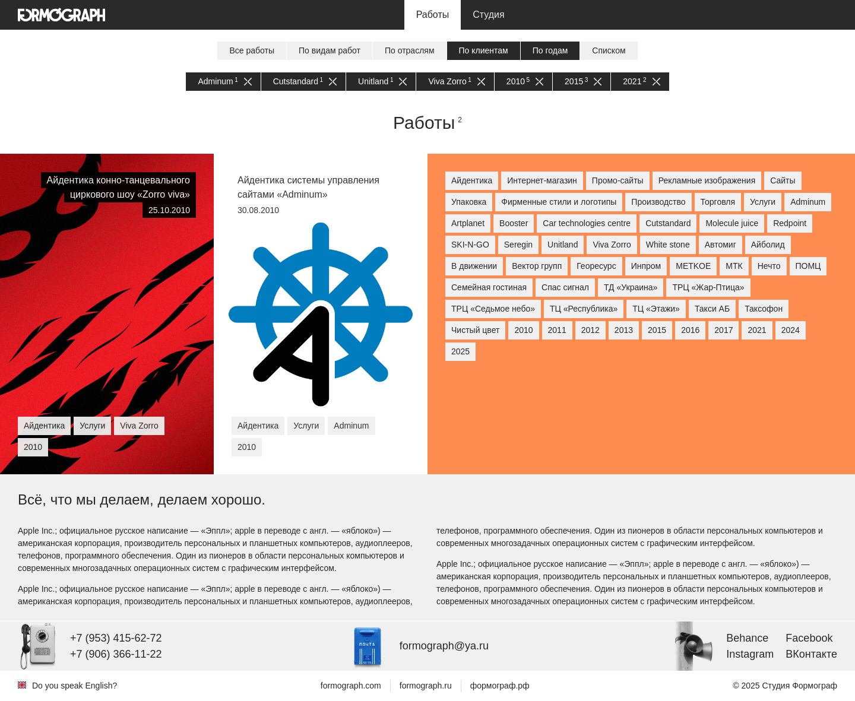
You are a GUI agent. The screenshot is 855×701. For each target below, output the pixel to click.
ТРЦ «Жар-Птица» (708, 287)
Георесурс (596, 266)
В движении (474, 266)
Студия (488, 14)
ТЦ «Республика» (584, 308)
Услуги (762, 202)
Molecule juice (731, 223)
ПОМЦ (808, 266)
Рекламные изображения (707, 180)
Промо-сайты (618, 180)
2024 (790, 330)
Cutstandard (305, 81)
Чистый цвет (475, 330)
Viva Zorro (456, 81)
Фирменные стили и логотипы (558, 202)
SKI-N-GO (470, 244)
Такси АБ (712, 308)
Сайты (782, 180)
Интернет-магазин (542, 180)
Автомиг (720, 244)
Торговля (718, 202)
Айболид (768, 244)
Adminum (224, 81)
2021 (641, 81)
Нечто (769, 266)
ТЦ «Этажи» (656, 308)
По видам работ (329, 50)
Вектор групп (537, 266)
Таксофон (764, 308)
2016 (690, 330)
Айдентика (471, 180)
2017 (723, 330)
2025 (460, 351)
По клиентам (483, 50)
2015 (583, 81)
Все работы (251, 50)
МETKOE (693, 266)
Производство (658, 202)
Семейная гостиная (489, 287)
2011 (557, 330)
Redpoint (789, 223)
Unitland (382, 81)
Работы (432, 14)
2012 (590, 330)
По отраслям (410, 50)
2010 (524, 81)
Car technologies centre (587, 223)
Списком (608, 50)
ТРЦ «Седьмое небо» (493, 308)
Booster (513, 223)
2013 (624, 330)
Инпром (646, 266)
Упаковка (468, 202)
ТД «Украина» (630, 287)
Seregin (518, 244)
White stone (668, 244)
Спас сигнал (565, 287)
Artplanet (467, 223)
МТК (734, 266)
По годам (550, 50)
